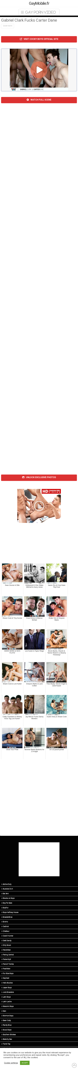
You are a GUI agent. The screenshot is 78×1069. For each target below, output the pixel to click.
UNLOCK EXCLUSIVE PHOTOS (39, 477)
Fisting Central (7, 955)
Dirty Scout (6, 945)
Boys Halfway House (9, 912)
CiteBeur (5, 931)
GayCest (5, 978)
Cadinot (5, 926)
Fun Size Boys (7, 973)
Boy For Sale (6, 903)
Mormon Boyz (7, 1016)
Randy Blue (6, 1025)
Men (3, 1011)
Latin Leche (6, 1001)
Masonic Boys (7, 1006)
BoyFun (4, 908)
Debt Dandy (6, 940)
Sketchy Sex (6, 1039)
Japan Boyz (6, 987)
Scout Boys (6, 1030)
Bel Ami (5, 893)
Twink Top (5, 1044)
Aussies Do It (7, 889)
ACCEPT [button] (25, 1063)
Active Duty (6, 884)
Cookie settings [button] (11, 1063)
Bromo (4, 922)
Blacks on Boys (8, 898)
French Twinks (7, 964)
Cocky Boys (7, 26)
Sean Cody (6, 1020)
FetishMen (6, 950)
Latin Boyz (6, 997)
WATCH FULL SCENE (39, 99)
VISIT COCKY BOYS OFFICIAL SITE (39, 39)
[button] (39, 12)
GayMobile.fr (39, 3)
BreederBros (6, 917)
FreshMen (5, 969)
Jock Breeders (7, 992)
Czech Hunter (7, 936)
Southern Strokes (8, 1034)
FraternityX (6, 959)
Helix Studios (7, 983)
